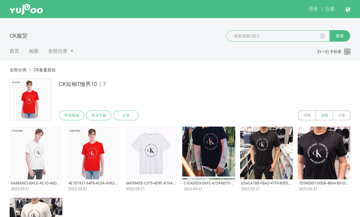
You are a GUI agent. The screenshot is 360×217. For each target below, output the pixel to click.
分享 (126, 115)
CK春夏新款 (44, 70)
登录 (313, 9)
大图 (341, 115)
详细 (324, 115)
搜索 (340, 35)
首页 (14, 51)
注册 (330, 9)
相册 (34, 51)
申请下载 (99, 115)
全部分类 (57, 51)
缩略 (307, 115)
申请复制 (71, 115)
